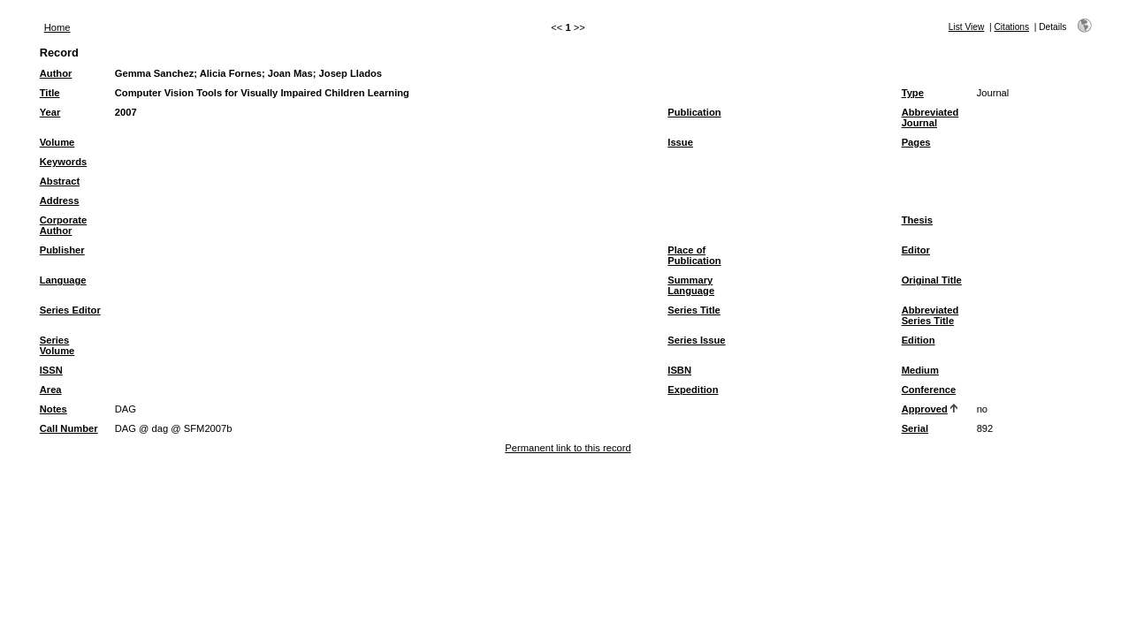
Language (63, 280)
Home (57, 27)
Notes (53, 409)
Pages (916, 142)
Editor (916, 250)
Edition (918, 340)
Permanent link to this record (567, 448)
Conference (929, 389)
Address (60, 200)
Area (51, 389)
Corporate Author (63, 225)
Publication (693, 112)
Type (913, 92)
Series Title (693, 310)
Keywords (63, 161)
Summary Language (690, 285)
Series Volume (57, 345)
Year (50, 112)
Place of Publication (693, 255)
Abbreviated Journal (930, 117)
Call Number (69, 428)
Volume (57, 142)
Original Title (932, 280)
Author (56, 73)
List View (967, 27)
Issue (680, 142)
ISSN (51, 370)
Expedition (692, 389)
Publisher (62, 250)
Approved (925, 409)
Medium (920, 370)
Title (50, 92)
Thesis (917, 220)
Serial (915, 428)
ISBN (679, 370)
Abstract (60, 181)
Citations (1011, 27)
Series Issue (696, 340)
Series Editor (70, 310)
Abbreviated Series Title (930, 315)
